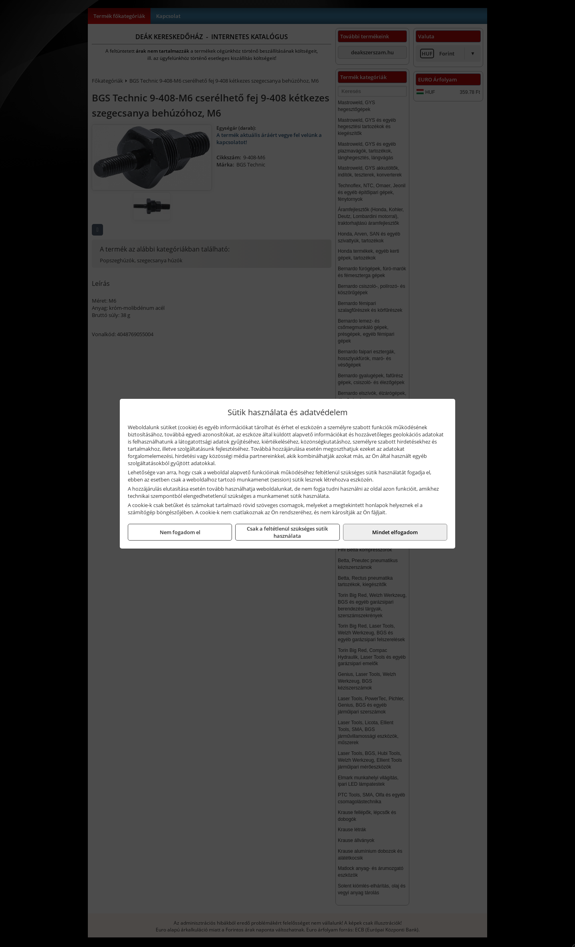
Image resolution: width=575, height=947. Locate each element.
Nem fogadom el (180, 532)
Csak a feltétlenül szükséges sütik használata (287, 532)
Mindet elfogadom (395, 532)
